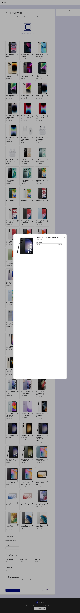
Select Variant (39, 242)
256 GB (49, 245)
